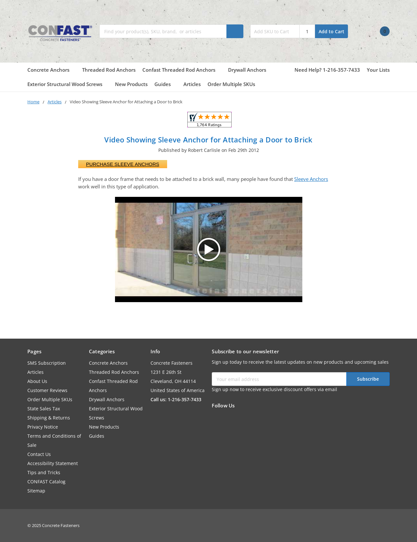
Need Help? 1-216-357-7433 (327, 69)
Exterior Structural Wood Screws (67, 84)
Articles (192, 84)
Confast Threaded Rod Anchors (181, 69)
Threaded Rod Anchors (109, 69)
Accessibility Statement (52, 463)
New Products (131, 84)
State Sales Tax (43, 408)
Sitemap (36, 491)
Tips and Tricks (43, 472)
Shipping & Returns (48, 418)
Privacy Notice (42, 427)
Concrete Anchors (51, 69)
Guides (165, 84)
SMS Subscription (46, 363)
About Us (37, 381)
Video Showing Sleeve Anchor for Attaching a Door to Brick (208, 139)
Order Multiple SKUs (231, 84)
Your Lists (378, 69)
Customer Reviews (47, 390)
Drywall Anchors (247, 69)
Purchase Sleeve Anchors (122, 164)
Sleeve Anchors (311, 179)
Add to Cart (331, 31)
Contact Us (39, 454)
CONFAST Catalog (46, 481)
